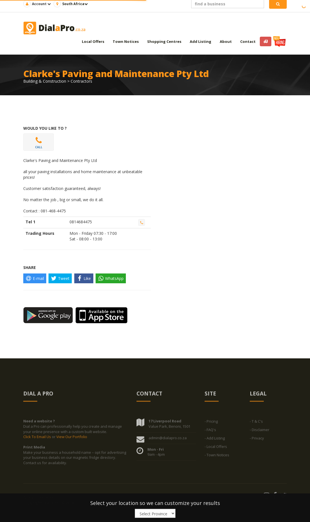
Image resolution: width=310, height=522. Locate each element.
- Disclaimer (259, 430)
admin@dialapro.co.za (168, 438)
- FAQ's (210, 430)
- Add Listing (215, 439)
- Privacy (257, 439)
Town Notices (126, 41)
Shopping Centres (164, 41)
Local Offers (93, 41)
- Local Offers (216, 447)
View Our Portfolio (71, 437)
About (226, 41)
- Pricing (211, 422)
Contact (248, 41)
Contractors (81, 81)
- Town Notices (217, 456)
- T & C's (256, 422)
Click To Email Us (37, 437)
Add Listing (200, 41)
